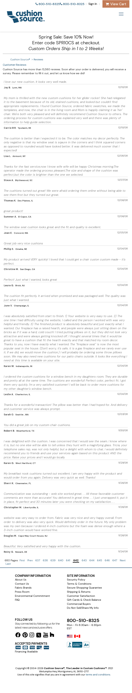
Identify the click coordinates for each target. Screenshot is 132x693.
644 (91, 560)
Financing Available (26, 651)
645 (99, 560)
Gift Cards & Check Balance (84, 599)
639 (53, 560)
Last (8, 563)
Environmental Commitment (32, 596)
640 (60, 560)
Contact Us (22, 583)
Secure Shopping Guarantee (84, 587)
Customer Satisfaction (81, 596)
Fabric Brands (23, 587)
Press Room (22, 591)
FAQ (17, 599)
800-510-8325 (49, 4)
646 (107, 560)
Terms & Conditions (79, 583)
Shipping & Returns (78, 591)
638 (45, 560)
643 (84, 560)
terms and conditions (98, 674)
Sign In (92, 4)
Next (123, 560)
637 (37, 560)
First (22, 560)
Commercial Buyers (79, 604)
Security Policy (76, 579)
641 (68, 560)
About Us (20, 579)
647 (114, 560)
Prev (30, 560)
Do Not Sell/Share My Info (83, 607)
